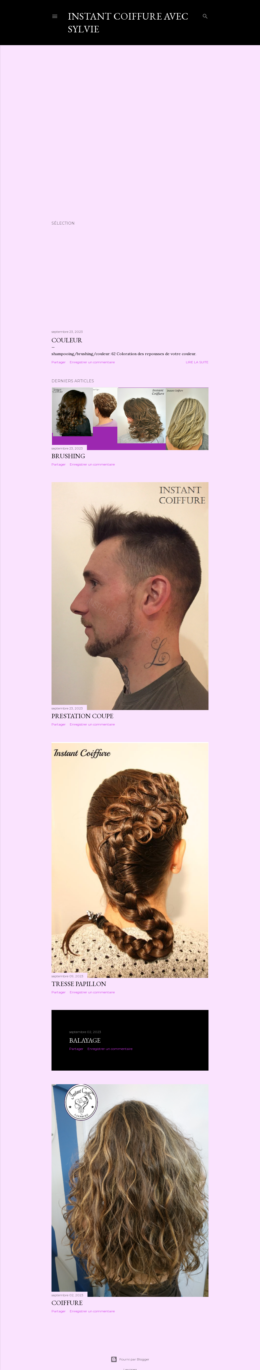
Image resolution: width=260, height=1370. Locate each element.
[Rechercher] (205, 15)
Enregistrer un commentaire (92, 362)
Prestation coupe (82, 716)
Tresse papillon (79, 984)
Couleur (67, 340)
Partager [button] (59, 362)
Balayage (85, 1040)
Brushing (68, 456)
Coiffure (67, 1302)
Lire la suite (197, 362)
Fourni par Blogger (130, 1359)
